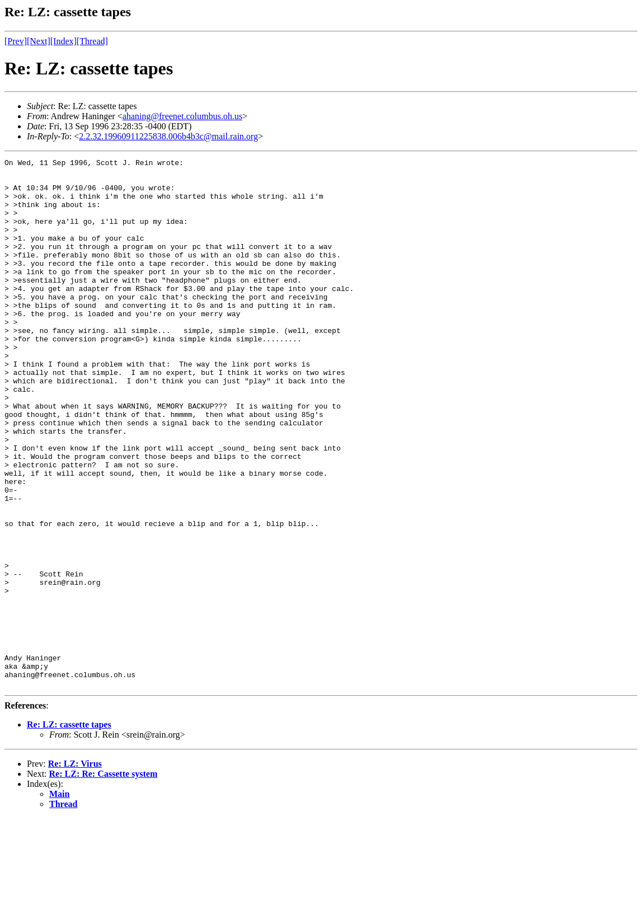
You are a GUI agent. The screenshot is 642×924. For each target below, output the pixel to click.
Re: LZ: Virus (75, 869)
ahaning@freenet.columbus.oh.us (182, 116)
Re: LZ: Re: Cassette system (103, 879)
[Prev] (15, 41)
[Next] (38, 41)
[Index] (63, 41)
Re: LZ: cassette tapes (69, 830)
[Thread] (92, 41)
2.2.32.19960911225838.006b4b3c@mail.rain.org (168, 136)
